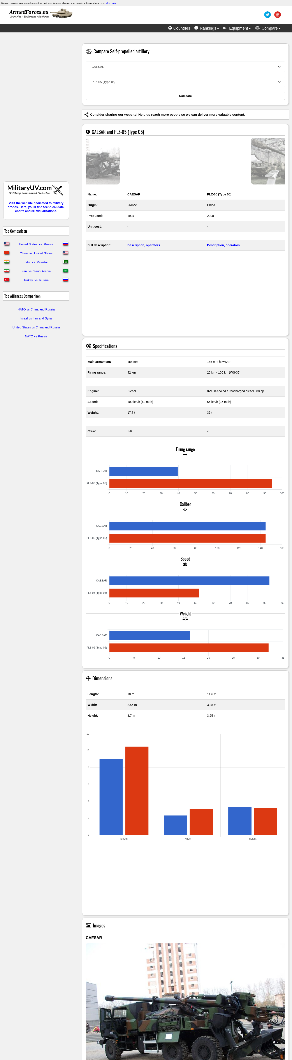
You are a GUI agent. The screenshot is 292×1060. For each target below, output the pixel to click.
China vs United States (36, 253)
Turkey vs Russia (36, 280)
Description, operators (143, 245)
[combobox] (185, 67)
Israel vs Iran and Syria (36, 318)
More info (111, 3)
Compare (185, 95)
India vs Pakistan (36, 262)
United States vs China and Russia (36, 327)
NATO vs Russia (36, 336)
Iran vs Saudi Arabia (36, 271)
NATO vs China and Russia (36, 309)
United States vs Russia (36, 244)
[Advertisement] (36, 109)
